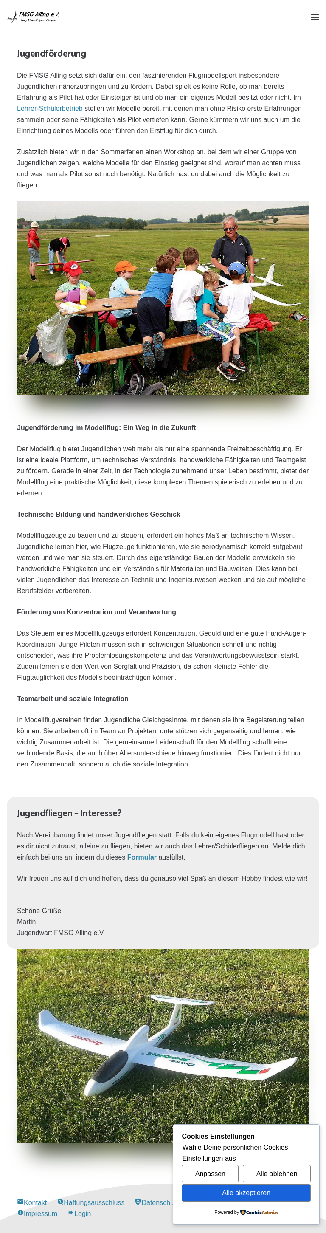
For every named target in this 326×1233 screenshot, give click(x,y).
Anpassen (210, 1173)
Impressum (37, 1213)
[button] (315, 17)
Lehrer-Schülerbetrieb (50, 108)
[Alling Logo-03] (33, 17)
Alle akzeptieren (246, 1192)
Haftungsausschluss (90, 1202)
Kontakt (32, 1202)
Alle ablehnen (277, 1173)
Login (79, 1213)
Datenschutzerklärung (171, 1202)
